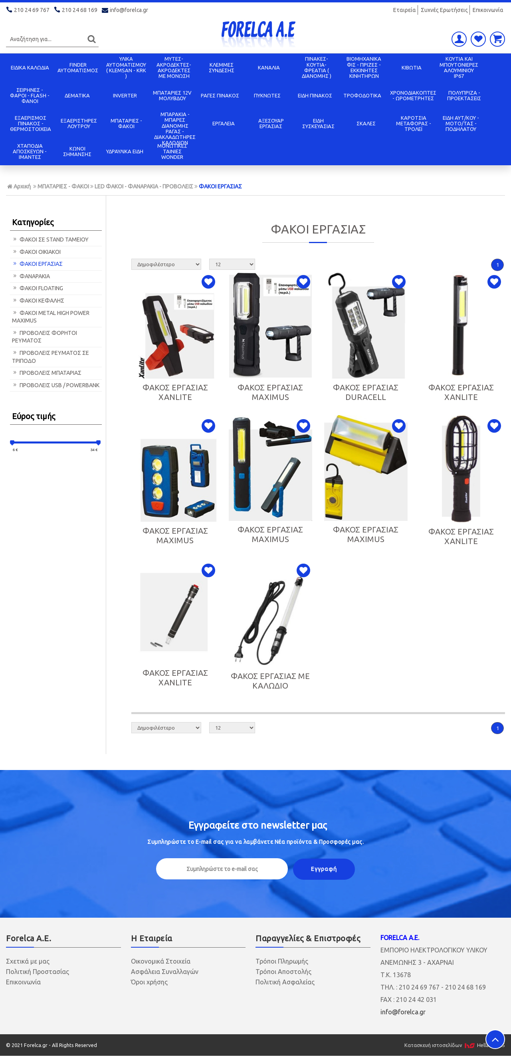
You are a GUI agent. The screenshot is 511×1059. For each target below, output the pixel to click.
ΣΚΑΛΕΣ (366, 123)
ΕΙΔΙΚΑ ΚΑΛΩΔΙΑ (30, 67)
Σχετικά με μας (28, 961)
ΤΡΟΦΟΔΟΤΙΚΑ (362, 95)
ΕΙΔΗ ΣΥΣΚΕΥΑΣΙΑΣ (318, 123)
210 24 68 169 (76, 10)
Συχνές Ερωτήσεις (444, 10)
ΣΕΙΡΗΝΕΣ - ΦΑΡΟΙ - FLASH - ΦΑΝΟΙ (30, 95)
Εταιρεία (404, 10)
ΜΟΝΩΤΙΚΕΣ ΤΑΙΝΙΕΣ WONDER (172, 151)
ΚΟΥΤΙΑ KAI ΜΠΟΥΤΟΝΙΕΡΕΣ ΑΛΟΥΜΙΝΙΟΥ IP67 (459, 67)
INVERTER (125, 95)
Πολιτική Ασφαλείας (285, 982)
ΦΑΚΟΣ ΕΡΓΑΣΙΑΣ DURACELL (365, 392)
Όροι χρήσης (149, 982)
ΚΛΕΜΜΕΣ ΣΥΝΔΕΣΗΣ (221, 67)
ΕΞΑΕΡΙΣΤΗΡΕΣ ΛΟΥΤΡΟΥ (79, 123)
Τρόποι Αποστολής (283, 971)
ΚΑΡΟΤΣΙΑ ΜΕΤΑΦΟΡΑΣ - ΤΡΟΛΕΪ (413, 123)
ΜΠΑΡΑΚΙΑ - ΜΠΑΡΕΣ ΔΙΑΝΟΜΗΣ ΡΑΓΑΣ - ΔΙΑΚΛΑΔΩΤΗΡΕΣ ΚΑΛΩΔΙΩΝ (175, 128)
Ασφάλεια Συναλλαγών (164, 971)
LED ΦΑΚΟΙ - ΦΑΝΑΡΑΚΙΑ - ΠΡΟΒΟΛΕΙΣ (144, 186)
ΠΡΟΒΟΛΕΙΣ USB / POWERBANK (55, 385)
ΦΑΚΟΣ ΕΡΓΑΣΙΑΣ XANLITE (175, 392)
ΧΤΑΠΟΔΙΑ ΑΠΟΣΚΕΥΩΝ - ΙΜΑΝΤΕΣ (30, 151)
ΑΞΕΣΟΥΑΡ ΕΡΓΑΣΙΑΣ (271, 123)
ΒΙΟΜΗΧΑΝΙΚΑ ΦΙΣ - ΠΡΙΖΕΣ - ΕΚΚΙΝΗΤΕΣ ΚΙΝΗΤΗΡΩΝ (364, 67)
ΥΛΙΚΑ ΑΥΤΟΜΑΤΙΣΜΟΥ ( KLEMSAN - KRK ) (126, 67)
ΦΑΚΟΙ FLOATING (37, 288)
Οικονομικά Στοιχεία (160, 961)
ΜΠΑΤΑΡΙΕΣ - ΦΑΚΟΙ (126, 123)
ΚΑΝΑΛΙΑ (269, 67)
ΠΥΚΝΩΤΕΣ (267, 95)
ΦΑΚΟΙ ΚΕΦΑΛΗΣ (38, 300)
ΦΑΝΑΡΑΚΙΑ (31, 276)
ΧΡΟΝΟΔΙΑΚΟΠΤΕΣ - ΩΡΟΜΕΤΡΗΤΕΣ (413, 95)
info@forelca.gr (125, 10)
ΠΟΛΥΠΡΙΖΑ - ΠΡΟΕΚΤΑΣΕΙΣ (464, 95)
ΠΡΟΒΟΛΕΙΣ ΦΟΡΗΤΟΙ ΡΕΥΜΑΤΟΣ (44, 337)
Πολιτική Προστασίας (37, 971)
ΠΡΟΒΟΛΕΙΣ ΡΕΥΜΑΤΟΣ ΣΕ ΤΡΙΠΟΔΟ (50, 357)
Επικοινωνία (488, 10)
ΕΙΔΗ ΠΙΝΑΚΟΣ (315, 95)
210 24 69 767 (28, 10)
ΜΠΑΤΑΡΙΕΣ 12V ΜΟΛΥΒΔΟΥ (172, 95)
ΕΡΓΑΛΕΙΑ (223, 123)
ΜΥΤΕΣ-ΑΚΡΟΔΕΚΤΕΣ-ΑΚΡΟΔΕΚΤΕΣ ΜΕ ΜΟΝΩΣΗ (173, 67)
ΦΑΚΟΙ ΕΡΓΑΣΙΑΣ (220, 186)
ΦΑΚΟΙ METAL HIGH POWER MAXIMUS (50, 317)
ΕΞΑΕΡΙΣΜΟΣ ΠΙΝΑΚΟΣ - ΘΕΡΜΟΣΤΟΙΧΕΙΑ (30, 123)
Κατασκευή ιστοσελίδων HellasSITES (454, 1045)
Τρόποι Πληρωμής (282, 961)
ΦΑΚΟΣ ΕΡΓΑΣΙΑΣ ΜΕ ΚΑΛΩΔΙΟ (270, 680)
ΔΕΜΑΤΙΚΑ (77, 95)
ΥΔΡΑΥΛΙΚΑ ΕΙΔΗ (124, 151)
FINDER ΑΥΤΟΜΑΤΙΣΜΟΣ (77, 67)
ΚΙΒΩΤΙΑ (412, 67)
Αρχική (19, 186)
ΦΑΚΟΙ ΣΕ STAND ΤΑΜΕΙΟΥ (50, 239)
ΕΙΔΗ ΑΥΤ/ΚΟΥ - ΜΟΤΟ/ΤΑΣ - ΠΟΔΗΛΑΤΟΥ (461, 123)
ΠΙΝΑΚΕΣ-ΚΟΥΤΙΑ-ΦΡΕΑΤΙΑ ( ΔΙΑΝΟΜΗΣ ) (316, 67)
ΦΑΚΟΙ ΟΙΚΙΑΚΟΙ (36, 252)
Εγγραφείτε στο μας (257, 825)
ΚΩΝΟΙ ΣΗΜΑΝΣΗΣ (77, 151)
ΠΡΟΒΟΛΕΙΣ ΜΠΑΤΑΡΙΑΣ (46, 373)
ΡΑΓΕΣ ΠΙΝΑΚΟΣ (220, 95)
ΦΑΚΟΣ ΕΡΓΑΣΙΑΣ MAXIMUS (270, 392)
